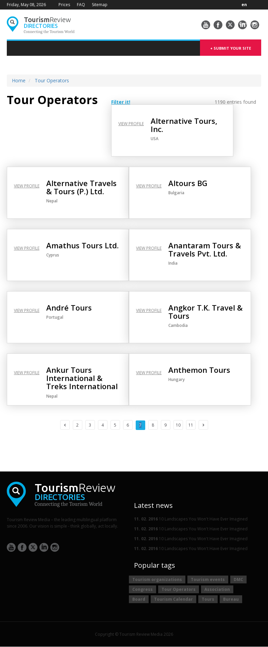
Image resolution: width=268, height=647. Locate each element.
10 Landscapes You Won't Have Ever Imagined (191, 519)
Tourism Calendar (173, 599)
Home (19, 80)
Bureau (231, 599)
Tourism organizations (157, 579)
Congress (142, 589)
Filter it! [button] (120, 102)
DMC (238, 579)
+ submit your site (230, 48)
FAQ (81, 4)
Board (138, 599)
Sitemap (99, 4)
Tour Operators (52, 80)
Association (217, 589)
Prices (64, 4)
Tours (208, 599)
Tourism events (208, 579)
